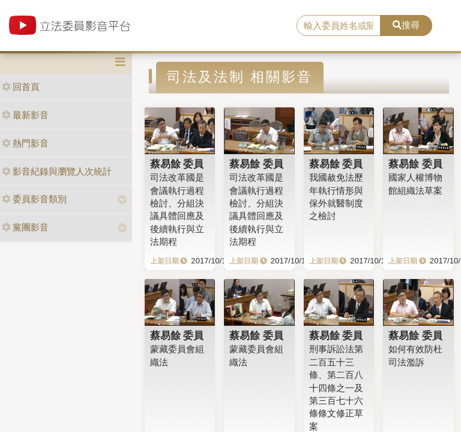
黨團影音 (25, 227)
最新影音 (25, 115)
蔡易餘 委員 (177, 163)
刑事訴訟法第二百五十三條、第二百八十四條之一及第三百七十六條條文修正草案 (336, 387)
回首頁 (21, 87)
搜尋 (406, 25)
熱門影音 (25, 143)
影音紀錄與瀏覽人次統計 (57, 171)
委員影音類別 (34, 199)
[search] (339, 26)
